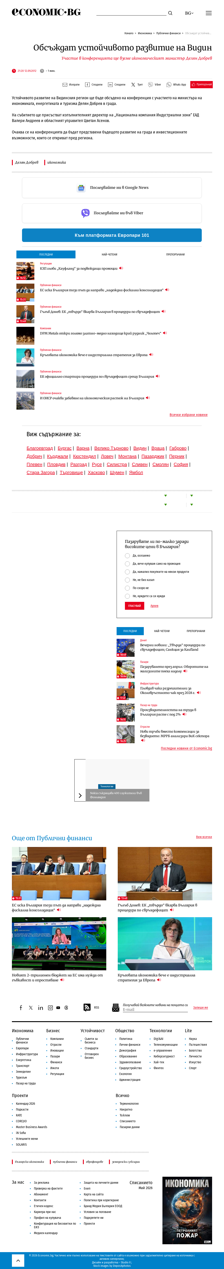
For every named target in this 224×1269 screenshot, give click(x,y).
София (181, 464)
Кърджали (57, 456)
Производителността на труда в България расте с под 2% (168, 712)
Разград (78, 464)
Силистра (117, 464)
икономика (56, 162)
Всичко (122, 1095)
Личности (195, 1056)
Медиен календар (46, 1233)
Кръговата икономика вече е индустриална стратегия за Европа (96, 355)
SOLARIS (21, 1145)
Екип (87, 1188)
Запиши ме (200, 1007)
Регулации (46, 263)
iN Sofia (21, 1133)
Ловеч (107, 456)
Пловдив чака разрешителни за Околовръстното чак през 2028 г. (170, 690)
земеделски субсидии (126, 1161)
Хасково (96, 472)
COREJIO (21, 1121)
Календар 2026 (25, 1104)
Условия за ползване (97, 1212)
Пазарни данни (130, 1127)
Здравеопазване (130, 1062)
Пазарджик (153, 456)
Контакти (40, 1200)
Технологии (106, 786)
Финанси (56, 1062)
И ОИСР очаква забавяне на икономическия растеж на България (95, 398)
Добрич (34, 456)
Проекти (20, 1095)
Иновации (57, 1050)
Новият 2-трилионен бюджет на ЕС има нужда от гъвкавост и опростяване (57, 977)
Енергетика (23, 1060)
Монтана (127, 456)
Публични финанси (168, 33)
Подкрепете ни (94, 1218)
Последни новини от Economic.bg (186, 748)
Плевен (34, 464)
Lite (188, 1030)
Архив (154, 605)
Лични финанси (129, 1045)
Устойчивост (93, 1030)
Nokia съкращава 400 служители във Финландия (116, 795)
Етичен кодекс (43, 1206)
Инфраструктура (149, 683)
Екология (125, 1074)
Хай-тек (159, 1062)
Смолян (161, 464)
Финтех (159, 1068)
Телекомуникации (166, 1045)
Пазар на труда (148, 705)
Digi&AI (158, 1039)
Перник (176, 456)
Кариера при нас (45, 1212)
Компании (45, 328)
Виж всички (204, 837)
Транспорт (22, 1066)
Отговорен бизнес (92, 1056)
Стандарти (91, 1048)
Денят (143, 640)
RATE (19, 1115)
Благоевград (40, 448)
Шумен (117, 472)
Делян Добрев (26, 162)
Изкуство (195, 1062)
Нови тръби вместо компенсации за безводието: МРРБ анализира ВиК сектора (174, 736)
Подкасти (22, 1109)
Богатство (195, 1050)
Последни (46, 254)
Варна (82, 448)
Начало (128, 33)
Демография (127, 1050)
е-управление (163, 1050)
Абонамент (41, 1194)
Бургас (65, 448)
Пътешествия (198, 1045)
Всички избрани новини (189, 415)
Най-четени (109, 254)
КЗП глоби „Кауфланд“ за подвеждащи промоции (81, 268)
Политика (125, 1039)
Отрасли (145, 726)
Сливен (140, 464)
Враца (157, 448)
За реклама (41, 1183)
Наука (193, 1039)
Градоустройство (130, 1068)
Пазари (144, 662)
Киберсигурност (164, 1056)
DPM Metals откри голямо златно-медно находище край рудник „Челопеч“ (103, 333)
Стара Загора (41, 472)
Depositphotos (122, 1265)
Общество (124, 1030)
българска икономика (29, 1161)
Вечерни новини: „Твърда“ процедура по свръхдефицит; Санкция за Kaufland (172, 647)
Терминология (129, 1104)
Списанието (127, 1121)
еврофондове (94, 1161)
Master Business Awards (31, 1127)
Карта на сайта (94, 1194)
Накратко (126, 1109)
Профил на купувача (47, 1218)
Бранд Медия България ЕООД (103, 1206)
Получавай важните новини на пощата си (155, 1005)
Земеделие (23, 1072)
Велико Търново (111, 448)
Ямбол (136, 472)
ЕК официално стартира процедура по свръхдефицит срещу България (100, 376)
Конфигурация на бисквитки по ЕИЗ (55, 1225)
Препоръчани (175, 254)
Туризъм (21, 1077)
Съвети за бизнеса (91, 1040)
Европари (22, 1048)
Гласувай (134, 605)
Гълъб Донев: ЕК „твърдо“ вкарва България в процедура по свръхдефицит (103, 311)
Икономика (145, 33)
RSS (91, 1008)
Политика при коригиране (101, 1200)
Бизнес (53, 1030)
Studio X (126, 1262)
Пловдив (56, 464)
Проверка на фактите (48, 1188)
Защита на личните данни (101, 1183)
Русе (97, 464)
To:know (125, 1115)
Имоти (54, 1068)
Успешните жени (27, 1139)
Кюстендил (84, 456)
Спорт (193, 1068)
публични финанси (65, 1161)
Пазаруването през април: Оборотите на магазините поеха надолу (174, 669)
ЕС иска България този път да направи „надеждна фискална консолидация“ (104, 290)
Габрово (177, 448)
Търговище (71, 472)
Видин (139, 448)
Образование (128, 1056)
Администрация (129, 1080)
